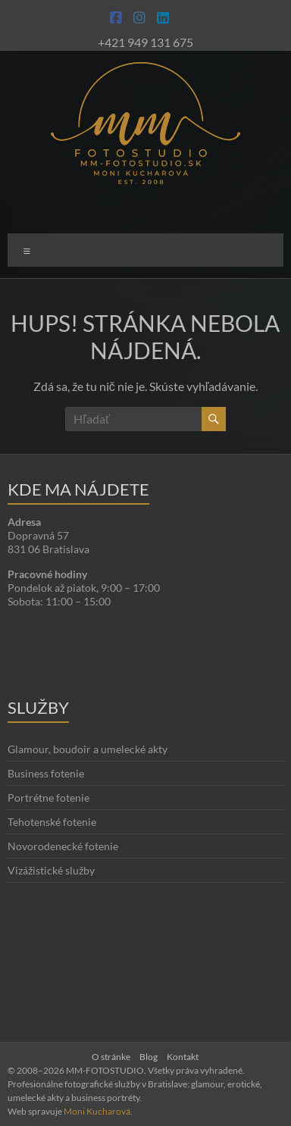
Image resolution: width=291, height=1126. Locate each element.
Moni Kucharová (97, 1111)
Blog (148, 1056)
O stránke (111, 1056)
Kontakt (183, 1056)
